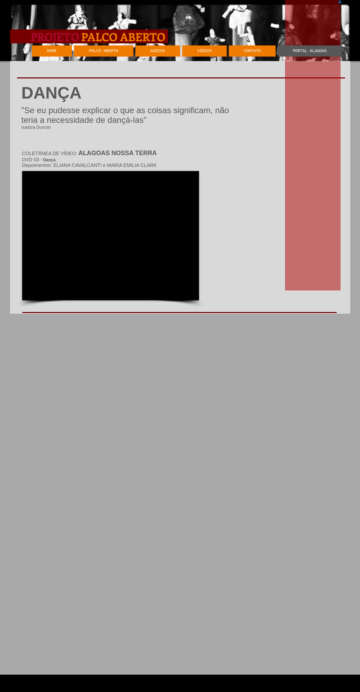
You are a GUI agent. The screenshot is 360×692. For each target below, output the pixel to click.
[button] (339, 1)
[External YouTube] (110, 235)
